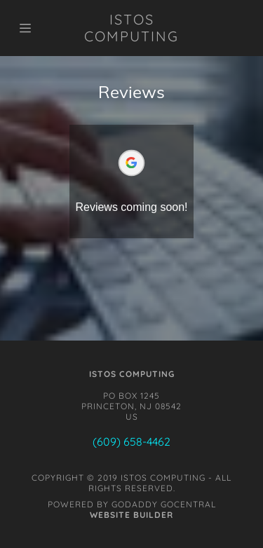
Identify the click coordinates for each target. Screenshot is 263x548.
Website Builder (131, 514)
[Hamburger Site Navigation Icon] (33, 28)
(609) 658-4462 (131, 441)
